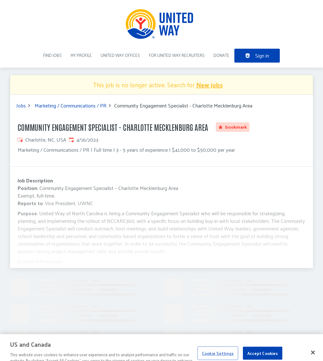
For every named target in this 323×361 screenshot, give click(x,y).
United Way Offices (120, 55)
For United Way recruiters (177, 55)
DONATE (221, 55)
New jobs (209, 84)
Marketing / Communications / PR (71, 105)
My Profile (81, 55)
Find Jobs (52, 55)
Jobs (21, 105)
